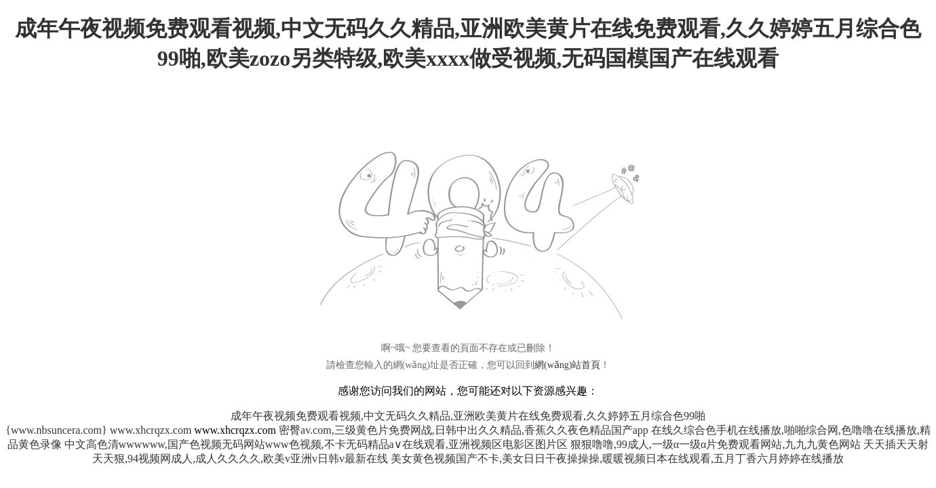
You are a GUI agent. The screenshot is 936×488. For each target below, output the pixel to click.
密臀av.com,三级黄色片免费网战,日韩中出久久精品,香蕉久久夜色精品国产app (463, 430)
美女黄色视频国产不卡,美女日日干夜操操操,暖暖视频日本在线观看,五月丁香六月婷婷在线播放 (617, 458)
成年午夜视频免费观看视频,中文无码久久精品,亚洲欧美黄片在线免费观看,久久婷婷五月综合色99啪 (468, 416)
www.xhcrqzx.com (151, 430)
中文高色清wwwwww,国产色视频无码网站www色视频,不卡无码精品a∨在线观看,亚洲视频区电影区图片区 (316, 444)
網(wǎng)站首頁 (567, 365)
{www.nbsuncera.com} (55, 430)
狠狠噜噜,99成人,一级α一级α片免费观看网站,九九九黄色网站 (715, 444)
